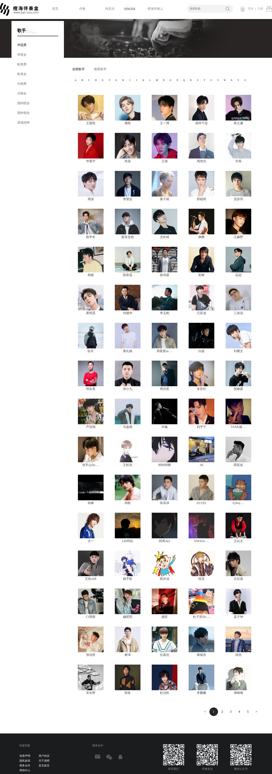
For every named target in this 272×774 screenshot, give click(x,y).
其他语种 (23, 122)
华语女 (22, 54)
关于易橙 (44, 760)
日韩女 (22, 93)
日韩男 (22, 83)
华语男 (22, 45)
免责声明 (24, 755)
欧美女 (22, 74)
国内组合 (23, 103)
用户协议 (44, 755)
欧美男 (22, 64)
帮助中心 (24, 770)
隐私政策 (24, 760)
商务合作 (24, 765)
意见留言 (44, 765)
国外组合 (23, 112)
